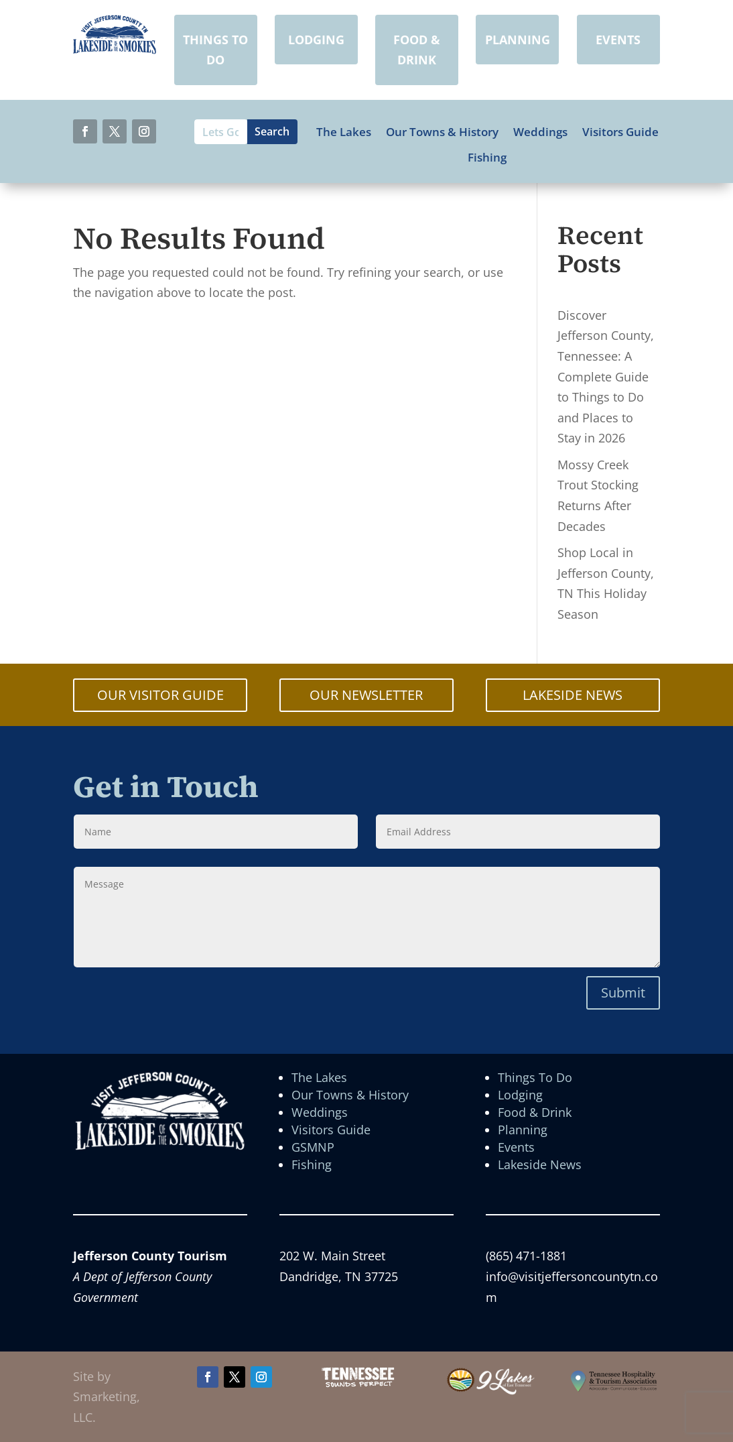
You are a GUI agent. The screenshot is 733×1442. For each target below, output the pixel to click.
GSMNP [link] (312, 1147)
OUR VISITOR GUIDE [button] (160, 695)
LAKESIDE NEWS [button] (572, 695)
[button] (85, 131)
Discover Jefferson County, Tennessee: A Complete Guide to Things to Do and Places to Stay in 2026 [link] (605, 376)
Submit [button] (623, 992)
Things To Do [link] (535, 1077)
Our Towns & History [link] (442, 132)
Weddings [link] (540, 132)
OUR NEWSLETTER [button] (366, 695)
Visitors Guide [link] (620, 132)
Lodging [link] (520, 1095)
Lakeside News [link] (540, 1164)
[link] (114, 50)
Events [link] (516, 1147)
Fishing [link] (487, 157)
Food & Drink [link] (535, 1112)
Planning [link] (522, 1130)
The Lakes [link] (343, 132)
